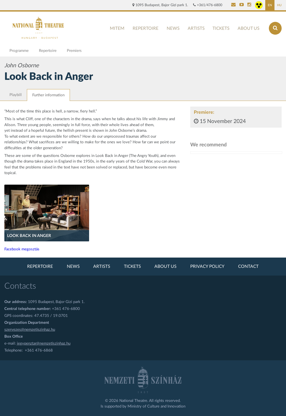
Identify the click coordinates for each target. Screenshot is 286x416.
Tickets (221, 28)
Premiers (74, 51)
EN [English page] (270, 5)
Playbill (15, 95)
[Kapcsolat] (233, 5)
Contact (248, 266)
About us (248, 28)
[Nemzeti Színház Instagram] (249, 5)
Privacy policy (207, 266)
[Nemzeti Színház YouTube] (241, 5)
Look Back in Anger (29, 236)
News (173, 28)
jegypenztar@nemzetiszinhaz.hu (43, 343)
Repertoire (145, 28)
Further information (48, 95)
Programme (19, 51)
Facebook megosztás (21, 249)
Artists (196, 28)
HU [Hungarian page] (279, 5)
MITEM (117, 28)
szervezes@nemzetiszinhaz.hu (29, 330)
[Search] (275, 28)
